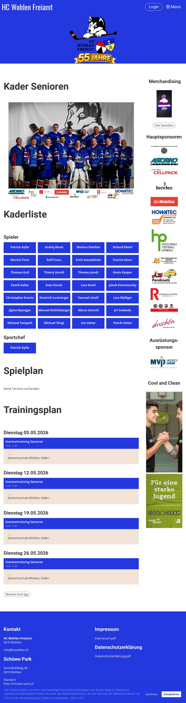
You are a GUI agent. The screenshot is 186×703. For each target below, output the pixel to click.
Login (154, 7)
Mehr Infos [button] (77, 698)
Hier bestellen (164, 125)
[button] (71, 451)
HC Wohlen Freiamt (27, 7)
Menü (173, 7)
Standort (10, 680)
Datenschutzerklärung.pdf (113, 656)
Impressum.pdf (105, 638)
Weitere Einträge (17, 594)
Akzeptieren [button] (171, 694)
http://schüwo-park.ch (19, 684)
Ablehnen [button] (151, 694)
